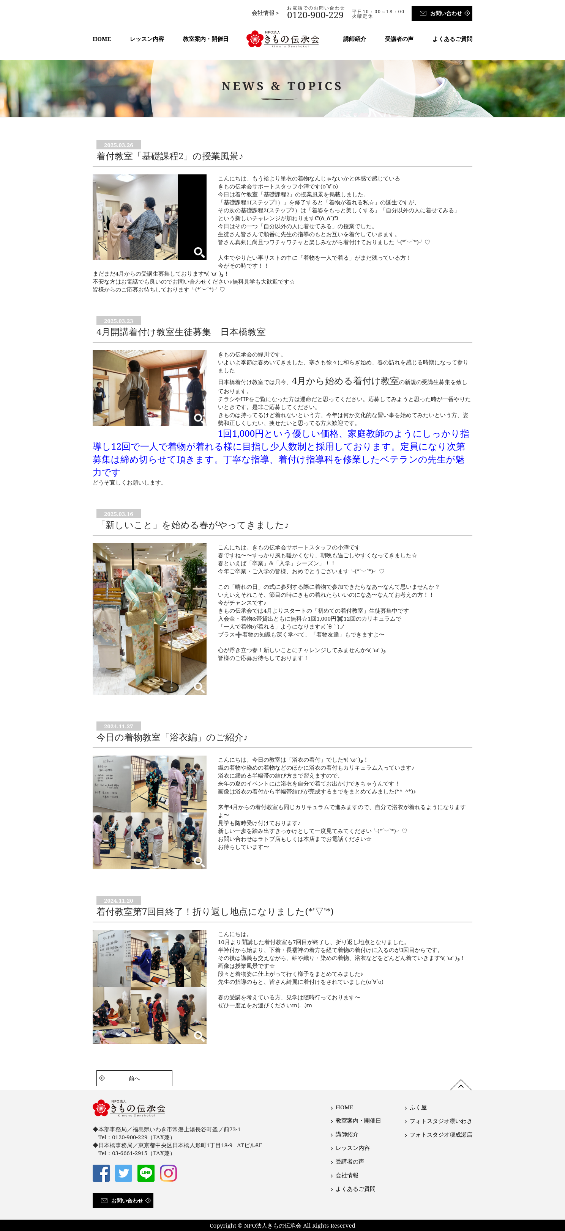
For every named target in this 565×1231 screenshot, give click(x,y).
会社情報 (347, 1175)
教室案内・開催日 (206, 39)
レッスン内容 (147, 39)
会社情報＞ (266, 12)
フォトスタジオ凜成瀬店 (441, 1134)
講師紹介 (354, 39)
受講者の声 (399, 39)
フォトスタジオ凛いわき (441, 1120)
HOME (102, 39)
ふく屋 (418, 1107)
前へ (134, 1078)
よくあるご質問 (452, 39)
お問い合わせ (446, 13)
